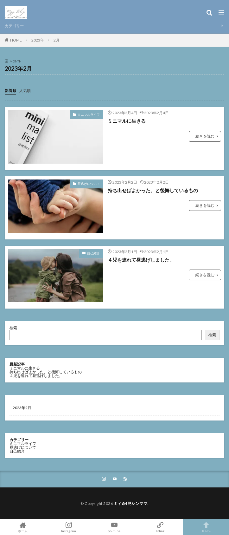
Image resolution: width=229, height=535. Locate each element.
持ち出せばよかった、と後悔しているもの (153, 190)
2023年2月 (22, 407)
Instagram (69, 527)
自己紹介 (93, 253)
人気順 (25, 90)
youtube (114, 527)
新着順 (10, 90)
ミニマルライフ (89, 114)
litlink (160, 527)
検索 (13, 327)
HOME (16, 40)
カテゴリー (14, 25)
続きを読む (204, 136)
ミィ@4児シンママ (131, 503)
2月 (57, 40)
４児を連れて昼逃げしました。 (141, 260)
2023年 (37, 40)
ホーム (23, 527)
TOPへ (206, 527)
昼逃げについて (89, 184)
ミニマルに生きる (127, 121)
